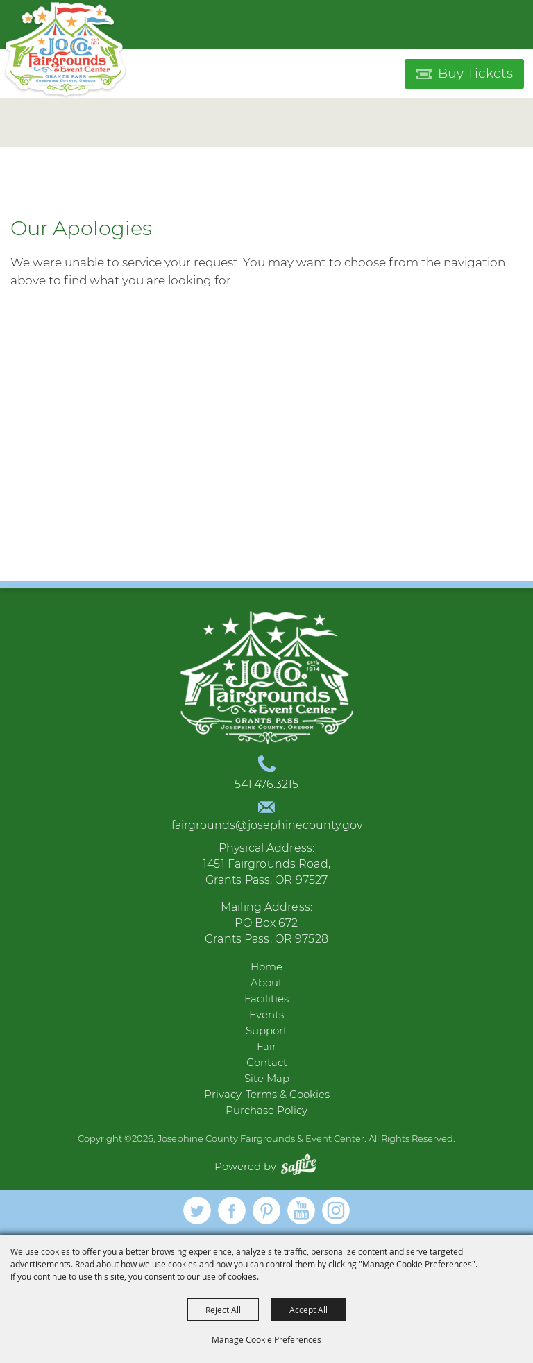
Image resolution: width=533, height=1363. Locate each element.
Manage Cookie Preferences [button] (266, 1339)
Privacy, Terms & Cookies (267, 1094)
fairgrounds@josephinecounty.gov (266, 825)
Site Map (266, 1078)
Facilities (266, 998)
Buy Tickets (475, 73)
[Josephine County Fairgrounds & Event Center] (65, 49)
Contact (266, 1062)
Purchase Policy (266, 1110)
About (266, 982)
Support (266, 1030)
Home (266, 966)
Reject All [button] (223, 1309)
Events (266, 1014)
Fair (266, 1046)
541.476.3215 (266, 784)
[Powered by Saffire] (302, 1166)
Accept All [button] (308, 1309)
